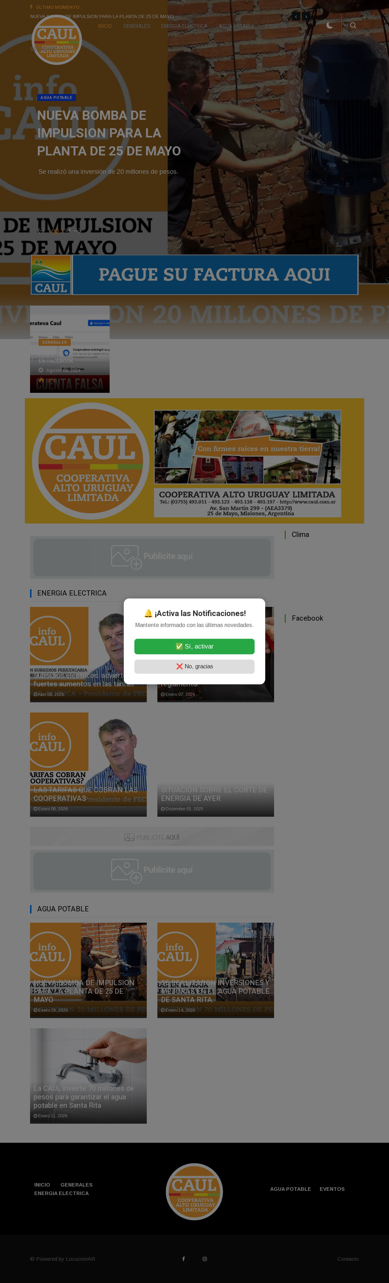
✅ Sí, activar (194, 646)
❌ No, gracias (194, 667)
